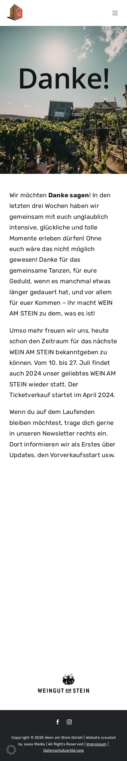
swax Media (34, 744)
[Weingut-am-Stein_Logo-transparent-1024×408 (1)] (63, 675)
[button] (11, 749)
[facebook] (57, 721)
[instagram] (69, 721)
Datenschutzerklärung (63, 750)
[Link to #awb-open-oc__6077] (115, 13)
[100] (14, 6)
